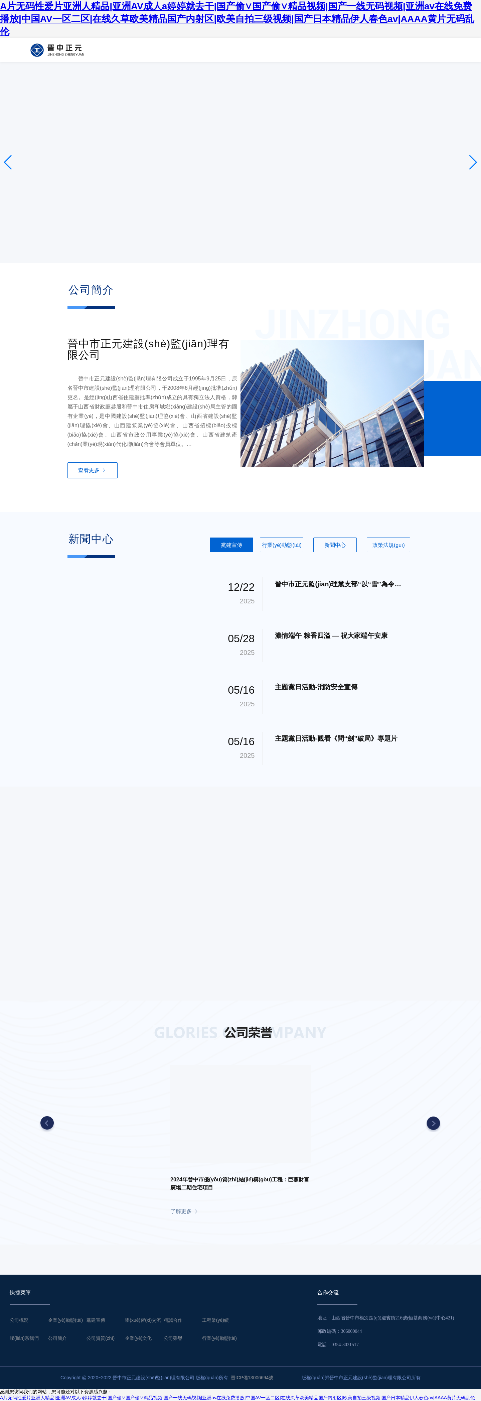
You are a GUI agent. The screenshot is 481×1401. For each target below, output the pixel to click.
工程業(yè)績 (215, 1320)
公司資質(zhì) (101, 1338)
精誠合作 (173, 1320)
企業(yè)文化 (138, 1338)
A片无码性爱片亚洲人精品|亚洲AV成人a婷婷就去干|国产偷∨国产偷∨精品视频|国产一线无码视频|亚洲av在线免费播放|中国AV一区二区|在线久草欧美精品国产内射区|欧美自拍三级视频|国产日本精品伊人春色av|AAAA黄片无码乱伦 (237, 19)
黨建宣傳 (96, 1320)
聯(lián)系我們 (24, 1338)
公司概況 (19, 1320)
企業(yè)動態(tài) (65, 1320)
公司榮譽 (173, 1338)
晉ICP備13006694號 (252, 1377)
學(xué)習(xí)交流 (143, 1320)
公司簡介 (57, 1338)
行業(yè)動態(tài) (219, 1338)
